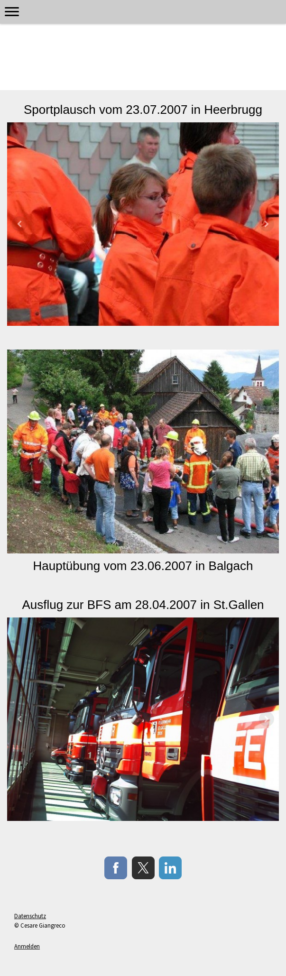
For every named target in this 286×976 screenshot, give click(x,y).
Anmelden (27, 946)
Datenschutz (30, 916)
